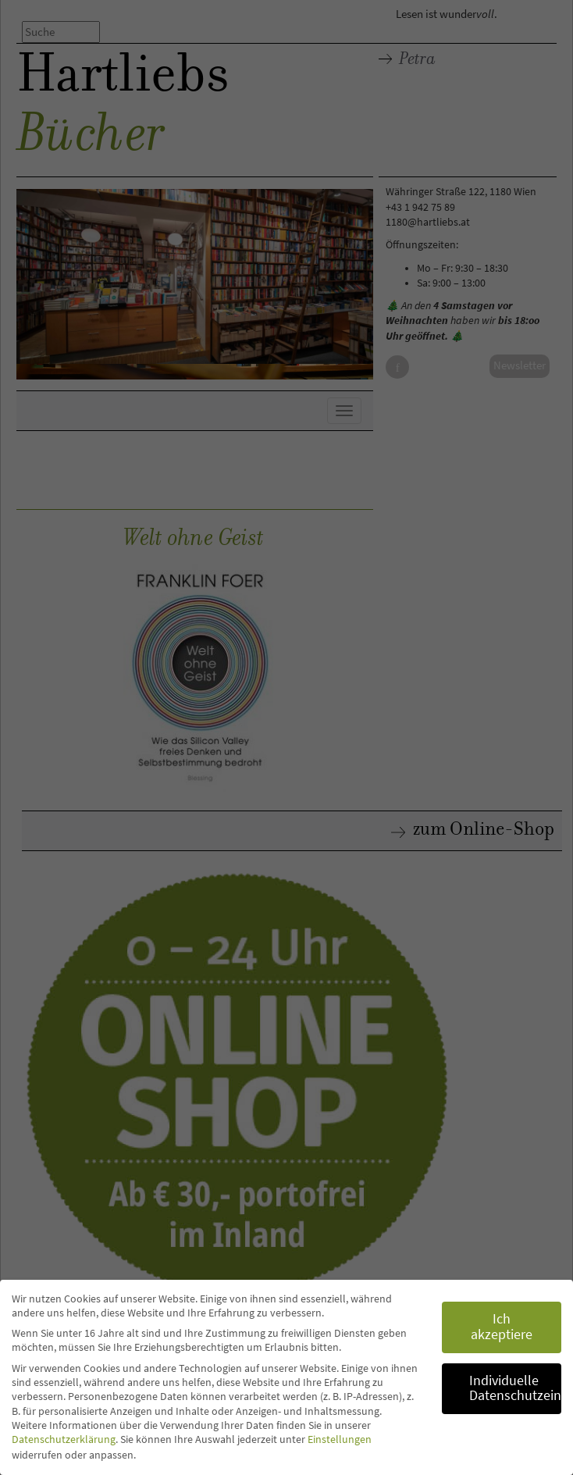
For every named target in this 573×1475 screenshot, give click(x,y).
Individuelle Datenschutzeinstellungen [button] (515, 1388)
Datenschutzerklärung (64, 1439)
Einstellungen (340, 1439)
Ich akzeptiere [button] (501, 1326)
